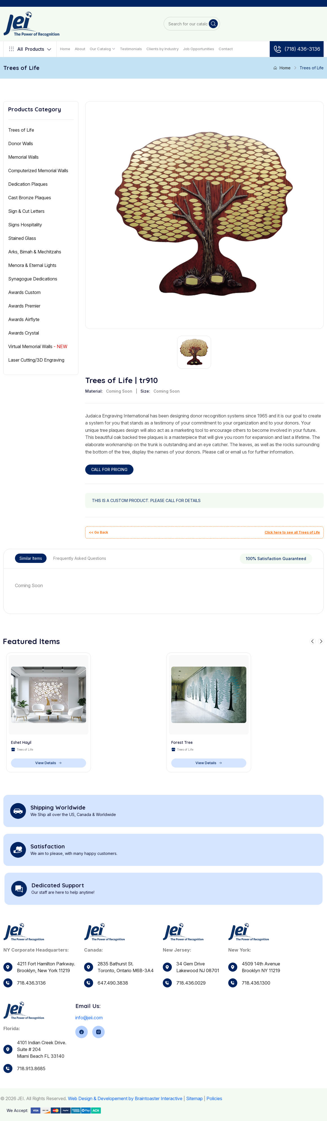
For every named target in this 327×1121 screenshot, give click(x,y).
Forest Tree (182, 742)
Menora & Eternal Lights (32, 265)
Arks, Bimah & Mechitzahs (34, 252)
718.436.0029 (191, 993)
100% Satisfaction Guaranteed (276, 558)
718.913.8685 (31, 1087)
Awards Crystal (23, 333)
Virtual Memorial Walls (37, 346)
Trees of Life (21, 130)
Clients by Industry (162, 49)
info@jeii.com (89, 1037)
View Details (48, 763)
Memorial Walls (23, 157)
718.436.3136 (31, 983)
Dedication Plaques (28, 184)
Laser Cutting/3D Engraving (36, 360)
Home (65, 49)
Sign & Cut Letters (26, 211)
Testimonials (131, 49)
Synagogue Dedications (32, 279)
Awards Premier (24, 306)
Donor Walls (20, 143)
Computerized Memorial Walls (38, 170)
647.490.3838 (113, 987)
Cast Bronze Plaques (29, 197)
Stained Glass (22, 238)
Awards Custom (24, 292)
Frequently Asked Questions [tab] (79, 558)
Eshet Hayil (21, 742)
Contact (226, 49)
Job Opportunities (198, 49)
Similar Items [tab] (30, 558)
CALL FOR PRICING (109, 469)
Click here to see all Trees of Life (292, 532)
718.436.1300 (256, 998)
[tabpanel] (163, 585)
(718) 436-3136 (296, 49)
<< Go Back (98, 532)
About (80, 49)
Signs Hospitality (25, 224)
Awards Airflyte (23, 319)
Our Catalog (100, 49)
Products (30, 49)
